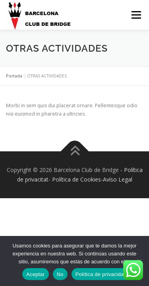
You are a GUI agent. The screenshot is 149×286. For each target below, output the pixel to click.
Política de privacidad (101, 274)
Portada (14, 76)
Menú (135, 15)
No (60, 274)
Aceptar (35, 274)
